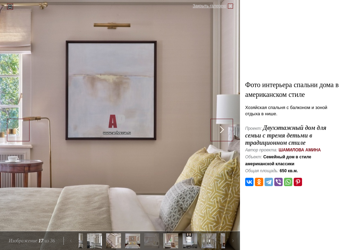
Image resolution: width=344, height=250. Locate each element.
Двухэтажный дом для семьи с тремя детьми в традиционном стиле (285, 135)
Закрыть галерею (209, 5)
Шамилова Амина (299, 150)
